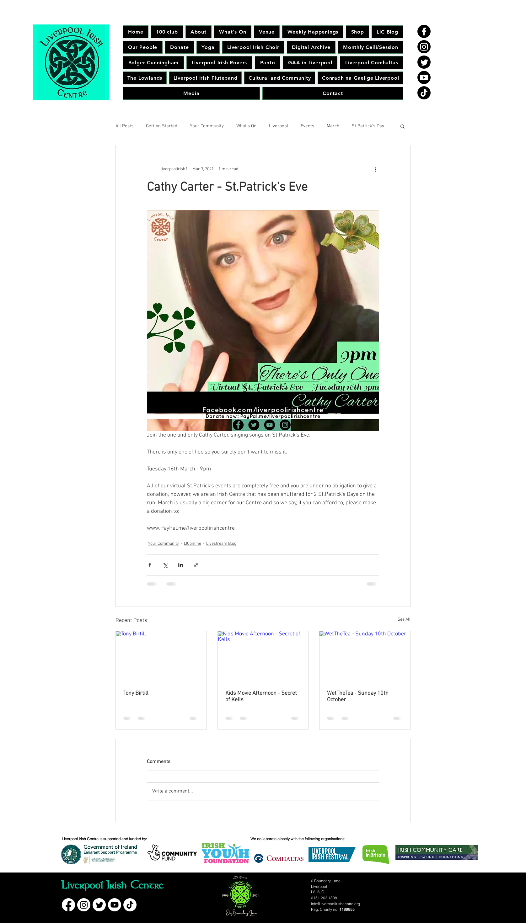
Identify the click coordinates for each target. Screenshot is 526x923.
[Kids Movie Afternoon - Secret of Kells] (263, 656)
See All (404, 619)
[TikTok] (424, 92)
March (333, 126)
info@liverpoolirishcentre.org (335, 903)
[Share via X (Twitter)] (165, 565)
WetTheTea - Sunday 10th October (358, 696)
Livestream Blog (221, 543)
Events (307, 126)
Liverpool (278, 126)
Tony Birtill (135, 693)
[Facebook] (424, 31)
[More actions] (375, 169)
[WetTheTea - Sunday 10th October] (364, 656)
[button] (402, 126)
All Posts (124, 126)
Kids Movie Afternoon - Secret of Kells (261, 696)
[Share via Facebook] (150, 565)
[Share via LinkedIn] (181, 565)
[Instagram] (424, 46)
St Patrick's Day (368, 126)
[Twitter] (424, 62)
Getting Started (161, 126)
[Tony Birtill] (161, 656)
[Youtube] (424, 77)
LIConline (192, 543)
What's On (246, 126)
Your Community (207, 126)
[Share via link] (196, 565)
